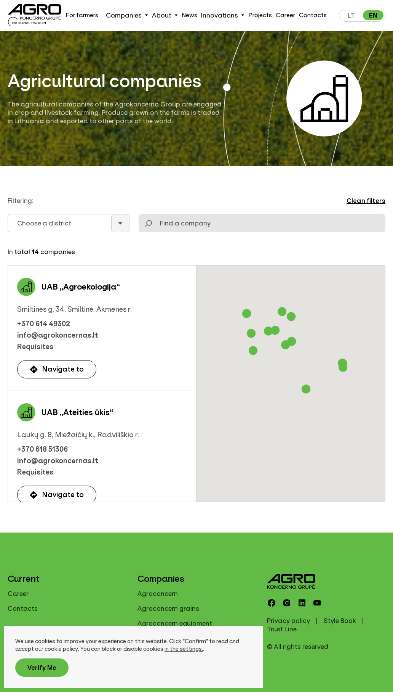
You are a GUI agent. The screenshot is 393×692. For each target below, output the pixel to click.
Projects (260, 15)
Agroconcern (157, 593)
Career (285, 15)
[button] (246, 313)
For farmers (82, 15)
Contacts (313, 15)
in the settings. (184, 648)
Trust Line (282, 629)
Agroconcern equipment (174, 623)
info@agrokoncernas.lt (57, 335)
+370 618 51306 (42, 449)
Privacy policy (288, 620)
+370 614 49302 (43, 324)
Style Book (340, 620)
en (373, 15)
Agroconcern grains (168, 608)
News (189, 15)
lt (351, 15)
